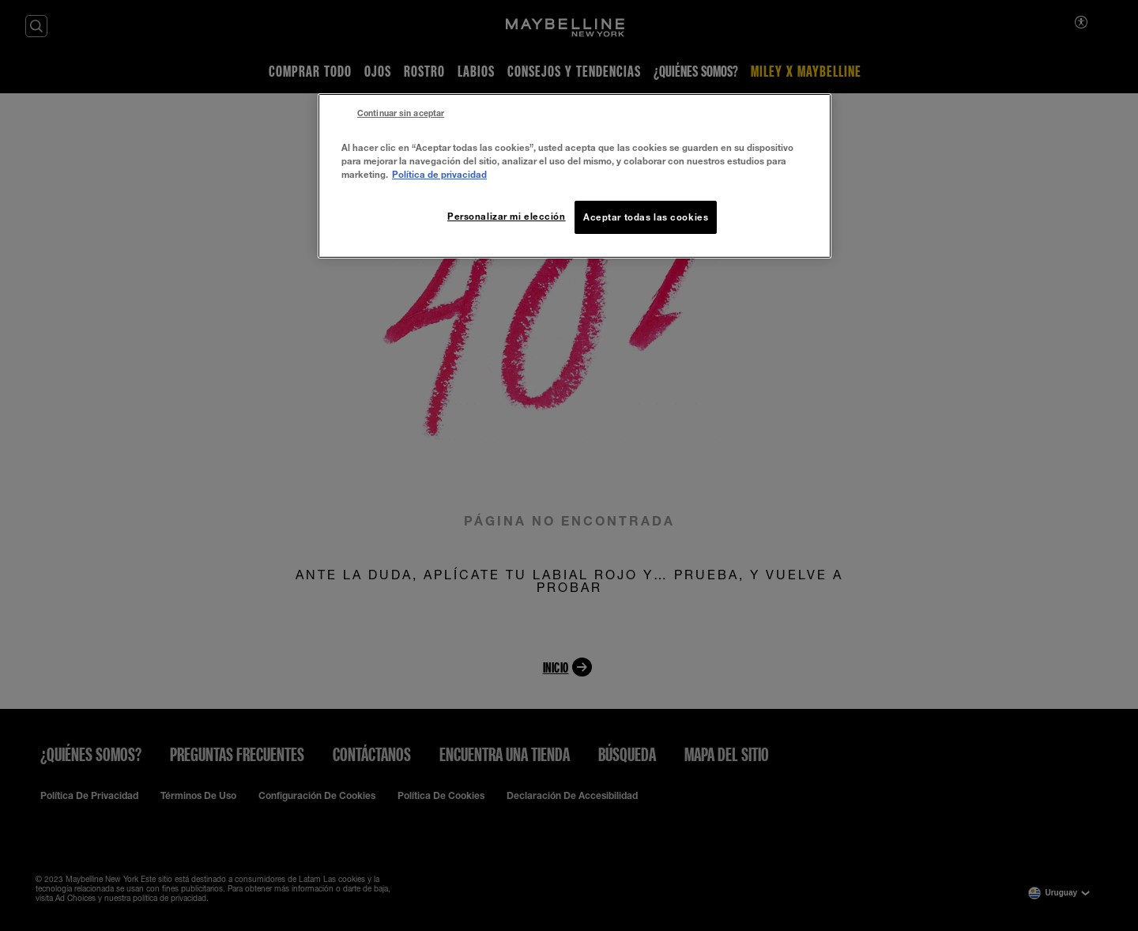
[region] (574, 175)
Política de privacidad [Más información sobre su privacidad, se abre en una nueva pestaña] (439, 174)
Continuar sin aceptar (400, 113)
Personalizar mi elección (506, 216)
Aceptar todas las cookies (645, 217)
